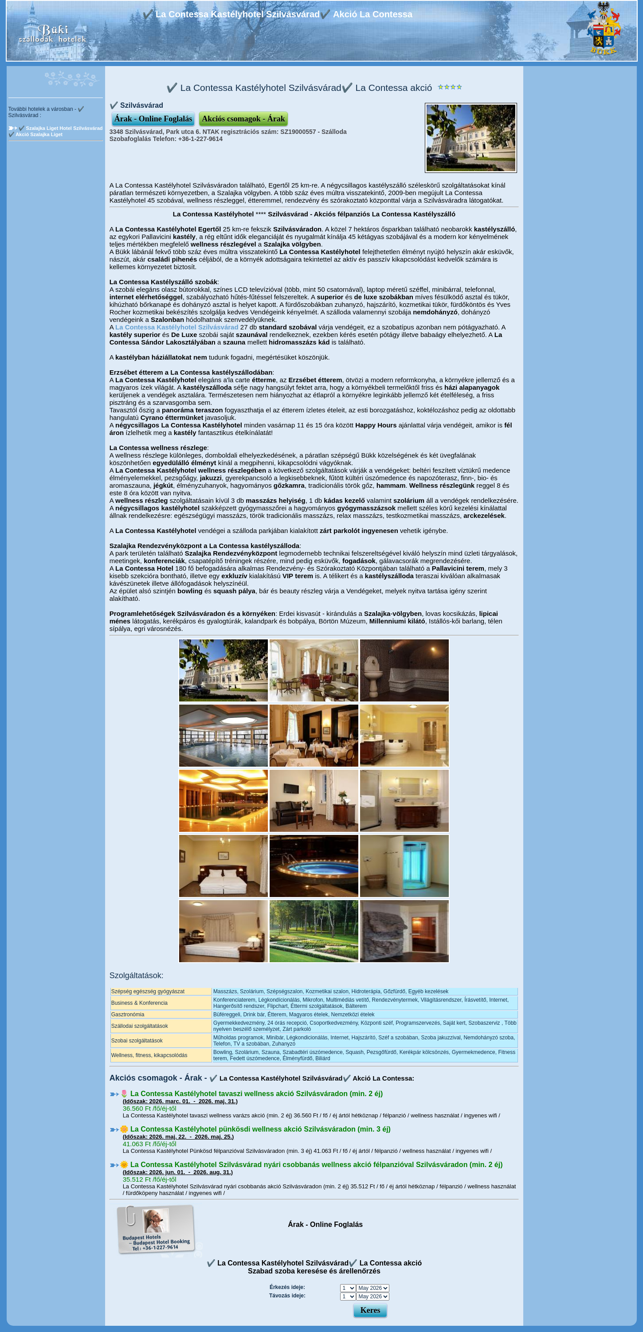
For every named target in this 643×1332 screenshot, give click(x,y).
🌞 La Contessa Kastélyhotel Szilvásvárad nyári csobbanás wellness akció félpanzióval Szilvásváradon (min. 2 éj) (311, 1164)
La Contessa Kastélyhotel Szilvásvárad (177, 327)
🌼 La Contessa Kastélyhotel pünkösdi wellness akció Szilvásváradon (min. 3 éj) (255, 1129)
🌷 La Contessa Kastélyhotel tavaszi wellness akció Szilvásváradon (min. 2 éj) (251, 1093)
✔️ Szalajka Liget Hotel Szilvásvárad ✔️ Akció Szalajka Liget (55, 131)
